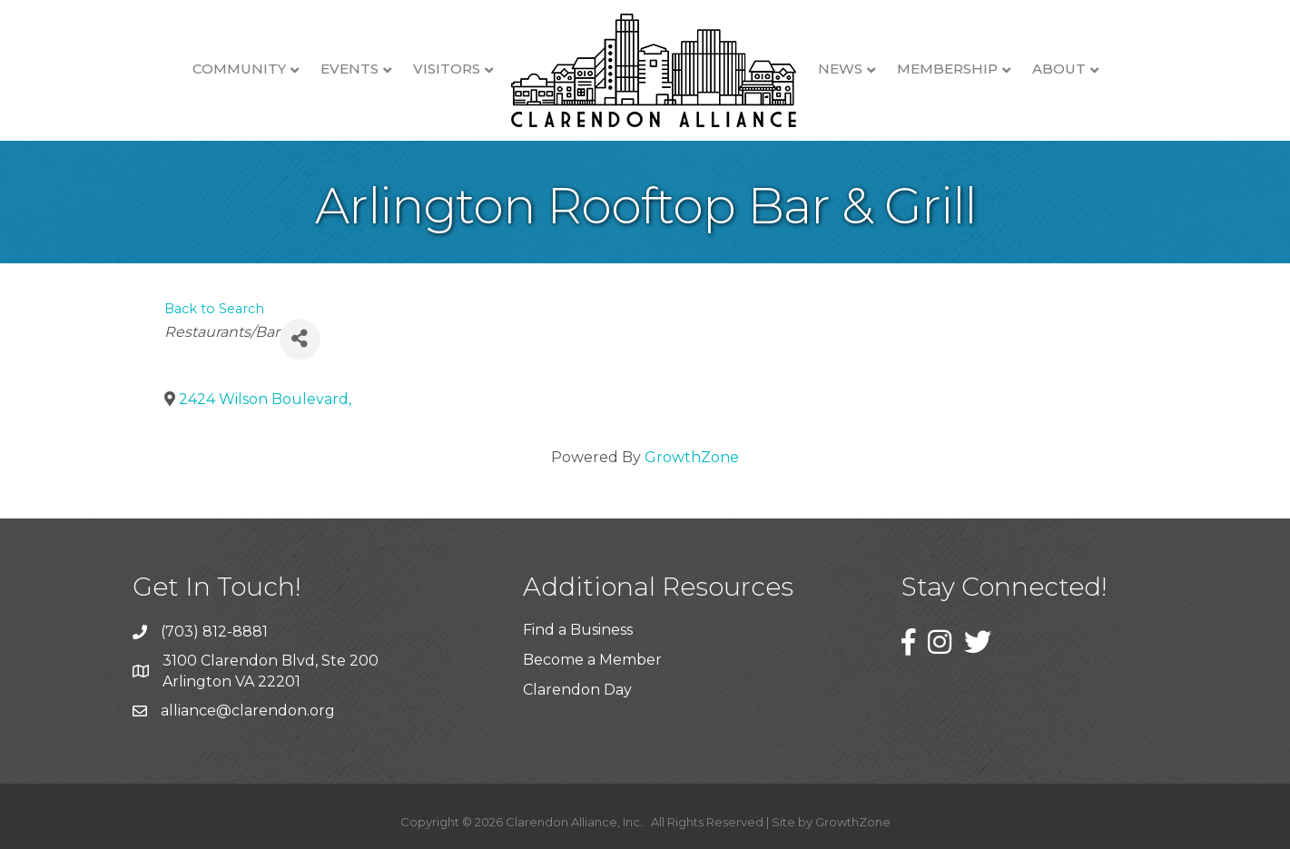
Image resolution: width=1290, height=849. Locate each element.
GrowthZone (692, 457)
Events (349, 68)
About (1059, 68)
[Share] (300, 339)
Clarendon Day (577, 689)
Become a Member (592, 659)
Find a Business (578, 629)
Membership (947, 68)
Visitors (446, 68)
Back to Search (214, 309)
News (840, 68)
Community (239, 68)
